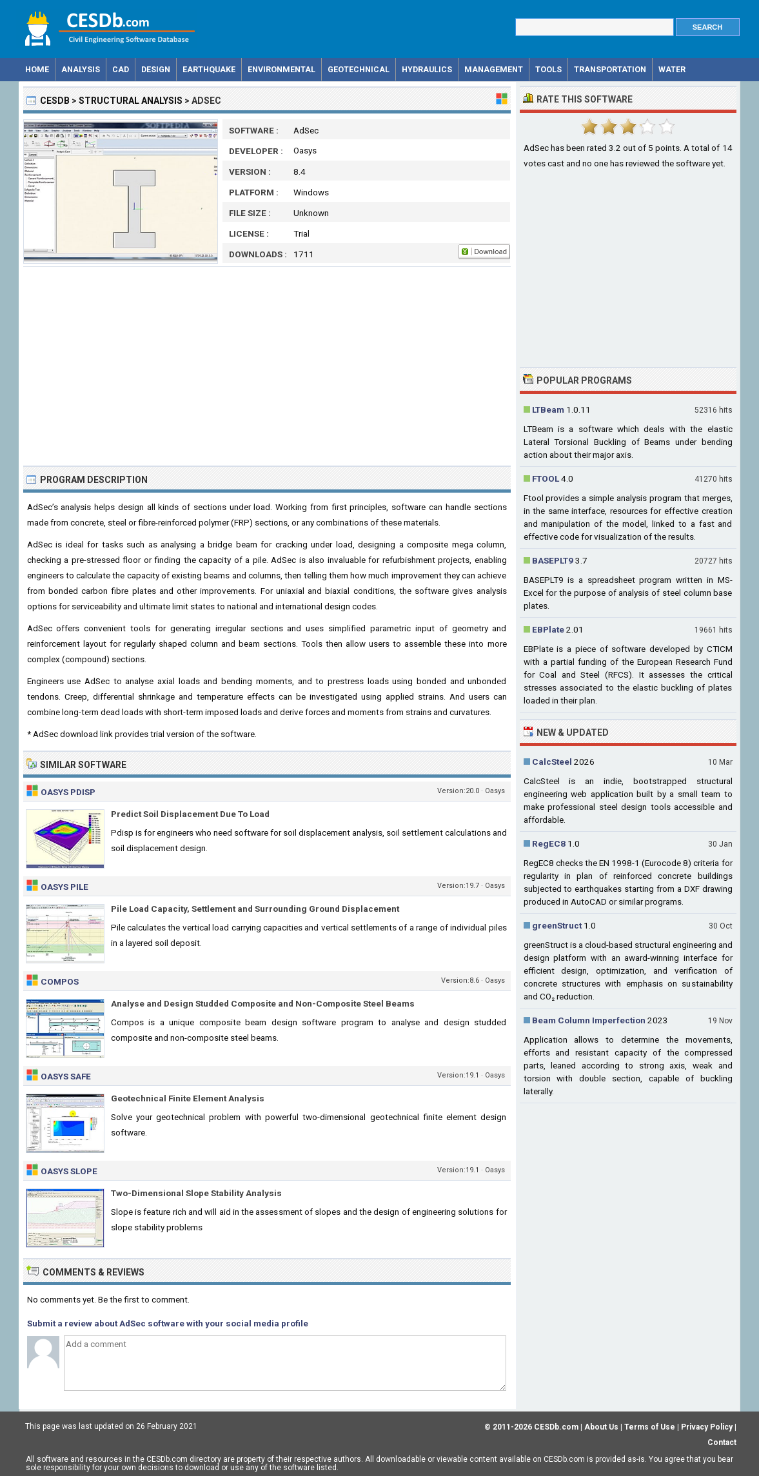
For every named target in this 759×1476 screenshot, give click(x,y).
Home (37, 69)
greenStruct (557, 925)
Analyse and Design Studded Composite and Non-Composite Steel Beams (263, 1003)
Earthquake (208, 69)
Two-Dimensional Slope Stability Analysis (196, 1193)
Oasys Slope (69, 1171)
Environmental (281, 69)
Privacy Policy (707, 1427)
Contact (721, 1442)
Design (155, 69)
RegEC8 (549, 843)
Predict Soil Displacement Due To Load (190, 814)
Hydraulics (427, 69)
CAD (120, 69)
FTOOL (545, 478)
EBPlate (548, 629)
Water (671, 69)
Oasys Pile (64, 886)
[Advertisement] (267, 366)
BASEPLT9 (552, 560)
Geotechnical (358, 69)
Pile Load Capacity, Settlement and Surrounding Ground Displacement (255, 908)
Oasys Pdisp (68, 792)
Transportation (610, 69)
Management (493, 69)
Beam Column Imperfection (589, 1020)
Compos (60, 981)
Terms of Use (649, 1427)
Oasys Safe (66, 1076)
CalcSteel (552, 761)
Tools (548, 69)
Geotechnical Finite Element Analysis (187, 1098)
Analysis (80, 69)
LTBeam (548, 409)
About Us (601, 1427)
